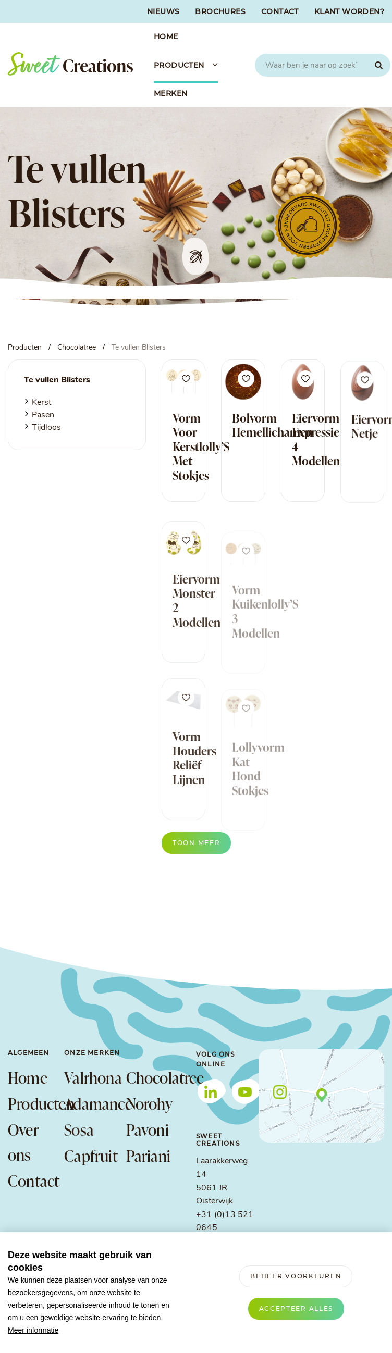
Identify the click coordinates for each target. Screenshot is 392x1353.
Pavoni (147, 1129)
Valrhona (89, 1077)
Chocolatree (151, 1077)
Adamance (89, 1103)
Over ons (23, 1142)
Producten (36, 1103)
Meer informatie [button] (33, 1330)
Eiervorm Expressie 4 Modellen (316, 443)
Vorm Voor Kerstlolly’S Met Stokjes (201, 446)
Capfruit (89, 1155)
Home (27, 1077)
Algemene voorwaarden (52, 1343)
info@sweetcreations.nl (240, 1241)
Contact (33, 1180)
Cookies (294, 1343)
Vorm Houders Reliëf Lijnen (194, 778)
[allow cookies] (296, 1309)
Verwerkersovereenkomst (224, 1343)
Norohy (149, 1103)
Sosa (79, 1129)
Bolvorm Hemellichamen (272, 425)
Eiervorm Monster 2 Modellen (196, 620)
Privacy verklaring (136, 1343)
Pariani (148, 1155)
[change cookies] (295, 1276)
